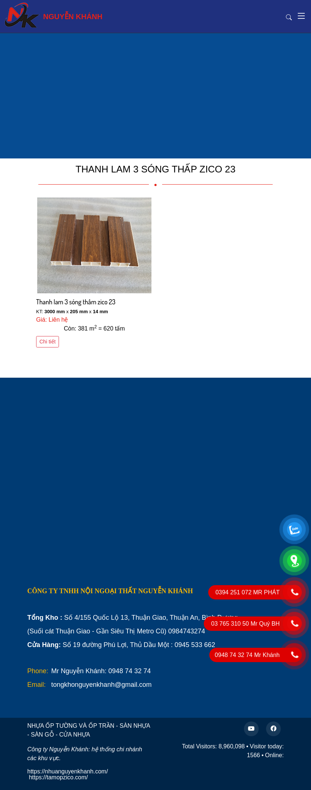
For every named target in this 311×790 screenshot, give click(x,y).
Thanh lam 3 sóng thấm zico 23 (75, 302)
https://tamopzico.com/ (58, 777)
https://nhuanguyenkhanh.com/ (67, 771)
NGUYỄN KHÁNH (53, 15)
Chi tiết (47, 342)
